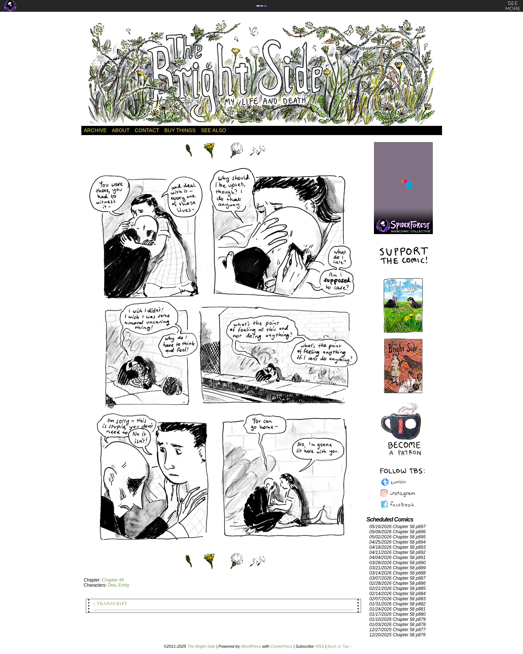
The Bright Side (261, 72)
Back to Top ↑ (340, 646)
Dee (112, 585)
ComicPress (281, 646)
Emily (124, 585)
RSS (320, 646)
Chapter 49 (113, 580)
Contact (147, 130)
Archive (95, 130)
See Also (213, 130)
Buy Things (180, 130)
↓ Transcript (110, 603)
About (121, 130)
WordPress (251, 646)
